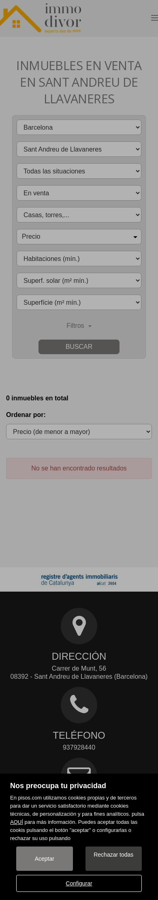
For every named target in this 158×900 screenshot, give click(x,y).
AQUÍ (16, 822)
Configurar (79, 883)
